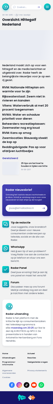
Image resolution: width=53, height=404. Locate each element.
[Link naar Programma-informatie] (14, 363)
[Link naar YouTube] (34, 385)
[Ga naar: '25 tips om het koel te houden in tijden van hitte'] (26, 168)
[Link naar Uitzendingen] (14, 358)
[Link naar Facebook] (12, 385)
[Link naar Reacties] (39, 358)
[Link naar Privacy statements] (39, 371)
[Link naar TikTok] (26, 385)
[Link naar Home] (14, 353)
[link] (26, 231)
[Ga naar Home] (5, 6)
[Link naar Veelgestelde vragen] (39, 363)
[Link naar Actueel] (39, 353)
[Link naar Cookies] (26, 377)
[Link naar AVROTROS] (22, 398)
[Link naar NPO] (31, 398)
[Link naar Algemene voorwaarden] (14, 371)
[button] (38, 7)
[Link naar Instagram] (19, 385)
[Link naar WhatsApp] (41, 385)
